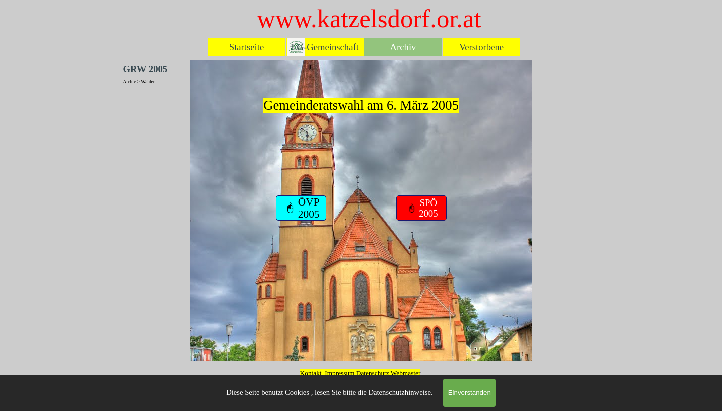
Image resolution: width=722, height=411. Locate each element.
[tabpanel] (361, 135)
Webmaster (406, 373)
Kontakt (311, 373)
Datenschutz (373, 373)
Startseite (246, 47)
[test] (301, 208)
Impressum (339, 373)
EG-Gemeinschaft (325, 47)
